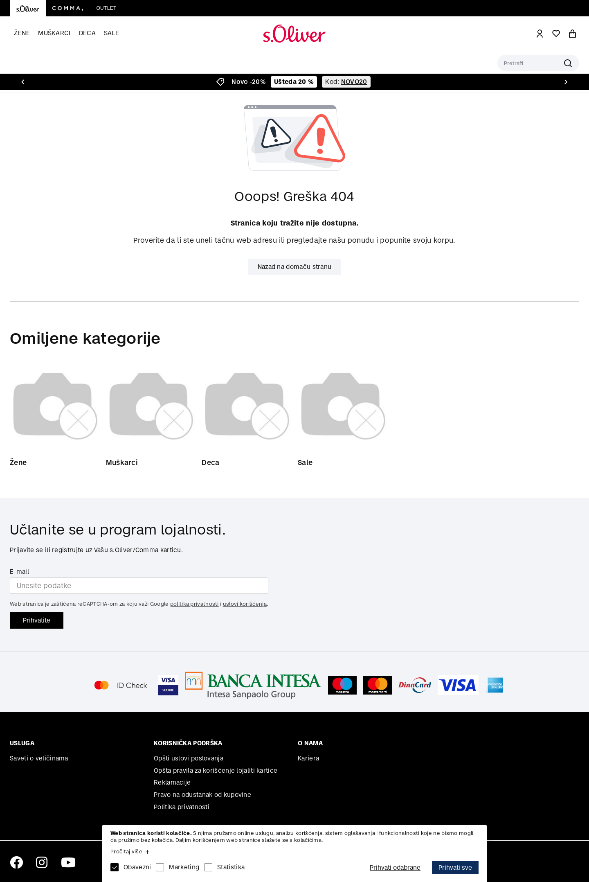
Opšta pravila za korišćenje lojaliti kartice (215, 770)
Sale (111, 33)
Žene (22, 33)
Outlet (106, 8)
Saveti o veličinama (39, 758)
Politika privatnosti (181, 807)
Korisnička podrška (188, 743)
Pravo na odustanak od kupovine (202, 795)
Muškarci (54, 33)
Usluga (22, 743)
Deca (87, 33)
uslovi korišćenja (245, 603)
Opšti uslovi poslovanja (188, 758)
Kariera (308, 758)
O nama (310, 743)
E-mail (19, 571)
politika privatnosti (194, 603)
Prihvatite (36, 620)
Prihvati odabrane (395, 867)
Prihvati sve (455, 867)
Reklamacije (172, 782)
